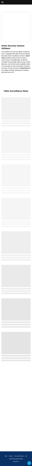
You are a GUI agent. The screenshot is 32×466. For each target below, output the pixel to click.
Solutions (11, 456)
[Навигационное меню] (2, 2)
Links (26, 456)
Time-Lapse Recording (18, 456)
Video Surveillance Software (17, 458)
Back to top (16, 461)
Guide (6, 456)
